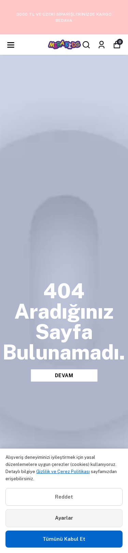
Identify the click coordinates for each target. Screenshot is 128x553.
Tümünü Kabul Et (64, 539)
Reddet (64, 497)
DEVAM (64, 375)
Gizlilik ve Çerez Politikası (63, 471)
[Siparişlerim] (101, 44)
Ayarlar (64, 518)
